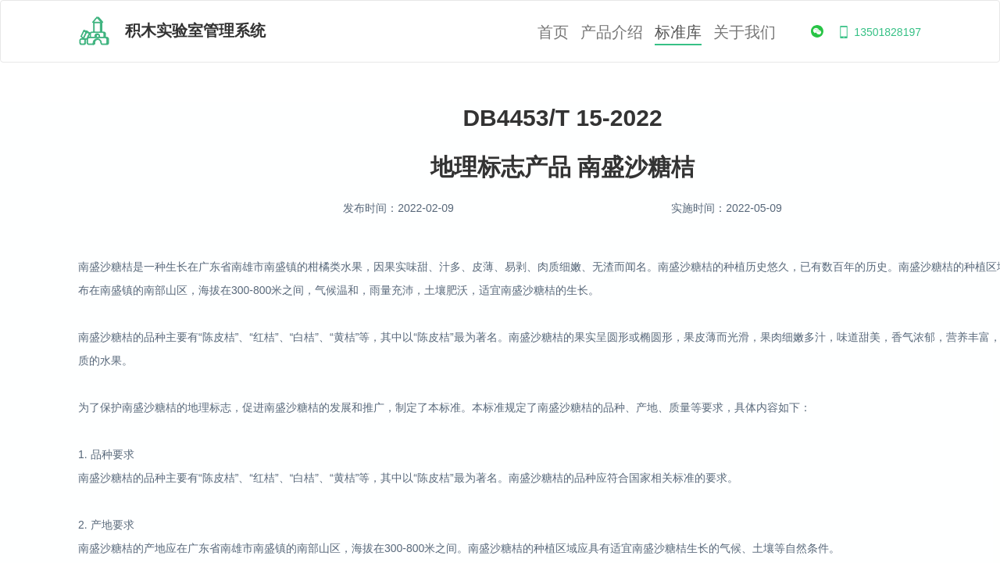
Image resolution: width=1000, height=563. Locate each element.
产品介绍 (611, 32)
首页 (553, 32)
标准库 (678, 32)
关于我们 (744, 32)
